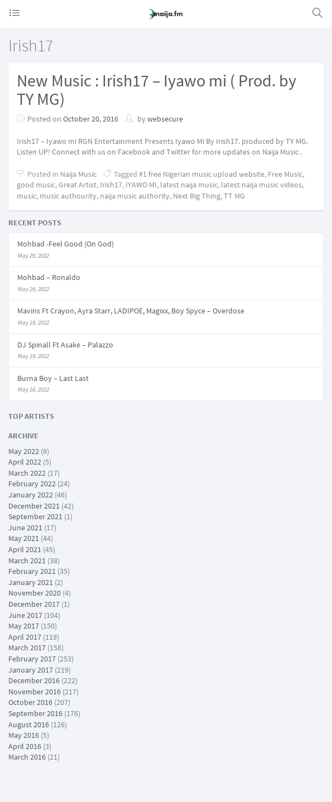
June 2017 (25, 615)
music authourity (68, 196)
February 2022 (32, 484)
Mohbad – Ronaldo (48, 277)
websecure (165, 119)
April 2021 (24, 549)
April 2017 (24, 637)
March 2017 (27, 647)
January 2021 (30, 582)
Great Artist (78, 185)
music (26, 196)
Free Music (285, 174)
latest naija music (189, 185)
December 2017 (34, 604)
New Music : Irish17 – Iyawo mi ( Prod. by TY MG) (156, 89)
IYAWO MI (141, 185)
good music (36, 185)
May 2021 (23, 538)
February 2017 (32, 659)
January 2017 (30, 670)
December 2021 (34, 506)
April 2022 (24, 462)
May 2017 (23, 626)
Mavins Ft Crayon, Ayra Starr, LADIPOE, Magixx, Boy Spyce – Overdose (130, 311)
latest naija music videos (261, 185)
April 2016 (24, 746)
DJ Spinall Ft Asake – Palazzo (65, 345)
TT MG (234, 196)
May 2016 (23, 735)
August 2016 (28, 724)
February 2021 (32, 571)
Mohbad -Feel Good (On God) (65, 244)
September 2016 (35, 713)
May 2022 (23, 451)
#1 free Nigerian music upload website (201, 174)
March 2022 (27, 473)
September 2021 (35, 516)
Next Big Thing (196, 196)
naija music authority (135, 196)
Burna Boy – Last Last (53, 378)
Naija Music (78, 174)
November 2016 (34, 692)
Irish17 (111, 185)
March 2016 (27, 757)
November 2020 (34, 593)
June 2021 (25, 528)
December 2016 (34, 680)
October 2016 (30, 702)
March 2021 (27, 560)
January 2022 (30, 495)
